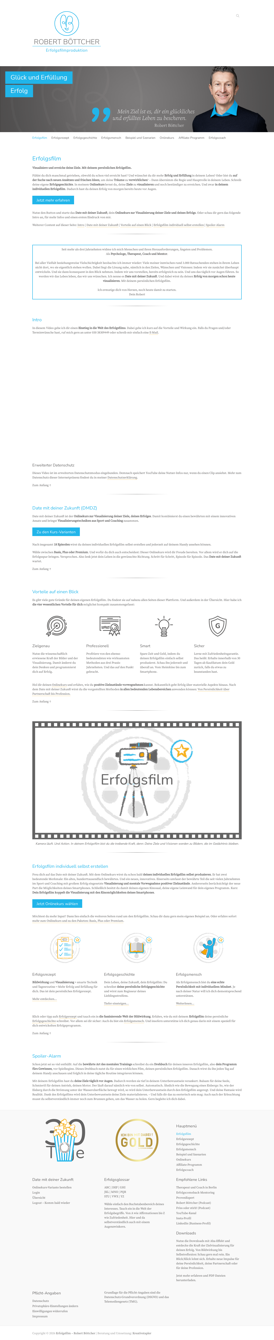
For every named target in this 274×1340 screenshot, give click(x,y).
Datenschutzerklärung (122, 478)
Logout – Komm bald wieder (51, 1203)
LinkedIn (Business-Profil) (193, 1223)
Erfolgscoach (217, 138)
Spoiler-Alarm (215, 225)
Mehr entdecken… (44, 999)
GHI (122, 1187)
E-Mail (153, 333)
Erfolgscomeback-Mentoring (195, 1193)
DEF (115, 1187)
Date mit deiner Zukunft (102, 225)
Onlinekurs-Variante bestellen (51, 1187)
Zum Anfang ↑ (41, 485)
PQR (123, 1192)
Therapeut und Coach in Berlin (196, 1187)
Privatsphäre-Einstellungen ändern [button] (55, 1306)
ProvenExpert (185, 1198)
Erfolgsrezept (60, 138)
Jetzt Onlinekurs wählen (57, 903)
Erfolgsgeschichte (85, 138)
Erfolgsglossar (117, 1179)
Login (36, 1193)
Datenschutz (40, 1301)
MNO (114, 1192)
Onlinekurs (167, 138)
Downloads (186, 1233)
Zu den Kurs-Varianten (56, 532)
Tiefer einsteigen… (116, 1003)
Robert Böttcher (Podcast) (193, 1203)
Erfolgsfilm (39, 138)
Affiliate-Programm (191, 138)
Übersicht (38, 1198)
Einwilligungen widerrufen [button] (50, 1311)
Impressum (40, 1316)
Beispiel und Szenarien (140, 138)
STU (107, 1196)
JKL (106, 1192)
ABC (107, 1187)
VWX (115, 1196)
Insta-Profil (183, 1218)
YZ (122, 1196)
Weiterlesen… (185, 1003)
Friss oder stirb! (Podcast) (193, 1208)
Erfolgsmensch (111, 138)
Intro (80, 225)
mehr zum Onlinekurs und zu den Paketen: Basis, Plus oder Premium (77, 921)
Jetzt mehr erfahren (53, 200)
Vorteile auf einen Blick (136, 225)
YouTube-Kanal (186, 1213)
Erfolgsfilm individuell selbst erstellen (178, 225)
